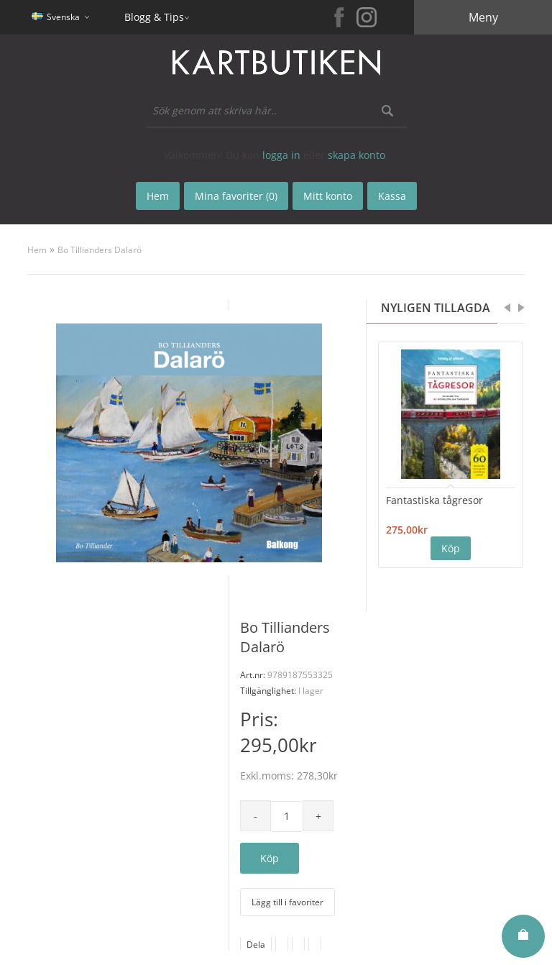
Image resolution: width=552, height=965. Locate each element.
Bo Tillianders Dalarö (100, 250)
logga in (281, 155)
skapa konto (356, 155)
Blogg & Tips (154, 17)
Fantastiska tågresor (434, 500)
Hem (37, 250)
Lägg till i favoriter (287, 902)
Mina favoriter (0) (236, 196)
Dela (256, 944)
